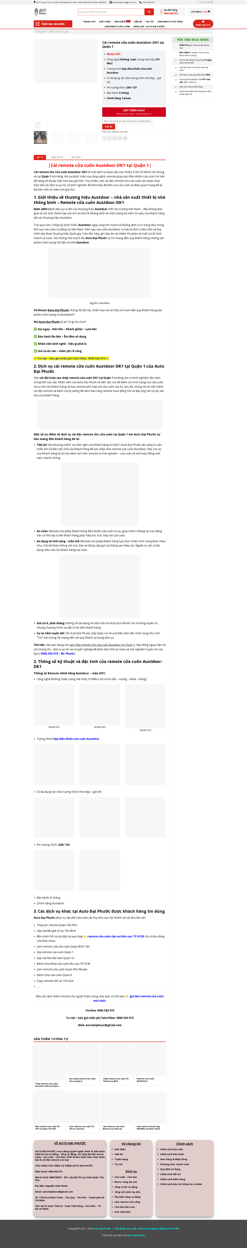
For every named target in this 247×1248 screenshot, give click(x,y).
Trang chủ (89, 21)
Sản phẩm (119, 21)
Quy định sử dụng (170, 1170)
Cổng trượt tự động (126, 1188)
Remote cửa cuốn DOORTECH (146, 1080)
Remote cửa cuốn (58, 31)
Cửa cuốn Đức (123, 1213)
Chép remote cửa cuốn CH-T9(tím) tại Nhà (115, 1080)
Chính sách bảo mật (171, 1150)
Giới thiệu (105, 21)
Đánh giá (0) (58, 157)
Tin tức (149, 21)
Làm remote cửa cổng (170, 21)
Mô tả (40, 157)
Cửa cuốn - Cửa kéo (126, 1178)
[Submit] (149, 11)
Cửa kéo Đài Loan (125, 1208)
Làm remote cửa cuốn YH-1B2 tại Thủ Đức (82, 1128)
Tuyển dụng (121, 1160)
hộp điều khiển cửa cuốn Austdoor (76, 739)
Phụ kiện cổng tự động (128, 1198)
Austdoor (104, 303)
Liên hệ (138, 21)
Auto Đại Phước (136, 1236)
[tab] (40, 157)
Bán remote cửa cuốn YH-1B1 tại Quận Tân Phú (48, 1128)
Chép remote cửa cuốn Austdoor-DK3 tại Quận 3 (48, 1085)
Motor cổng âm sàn (126, 1183)
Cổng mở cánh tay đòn (127, 1193)
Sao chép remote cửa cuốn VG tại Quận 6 (80, 1080)
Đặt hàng (78, 157)
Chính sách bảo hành (172, 1155)
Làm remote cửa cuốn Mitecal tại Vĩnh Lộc (114, 1128)
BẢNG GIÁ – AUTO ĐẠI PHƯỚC (149, 26)
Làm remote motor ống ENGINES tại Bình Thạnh (149, 1128)
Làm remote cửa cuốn (117, 26)
